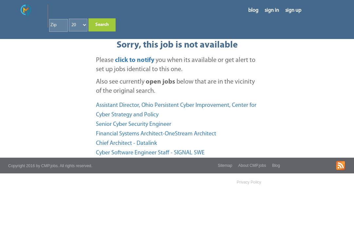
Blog (276, 165)
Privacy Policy (249, 182)
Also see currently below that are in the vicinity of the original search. (175, 86)
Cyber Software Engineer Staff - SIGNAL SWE (150, 153)
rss (340, 165)
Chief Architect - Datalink (126, 143)
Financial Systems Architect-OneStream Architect (156, 134)
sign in (272, 10)
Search (102, 24)
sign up (293, 10)
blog (253, 10)
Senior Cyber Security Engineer (133, 124)
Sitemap (225, 165)
